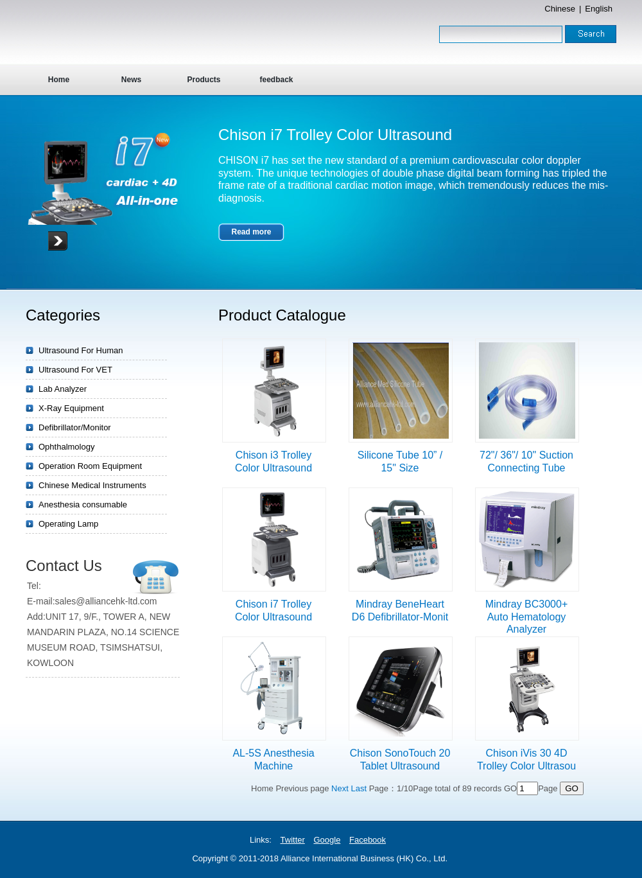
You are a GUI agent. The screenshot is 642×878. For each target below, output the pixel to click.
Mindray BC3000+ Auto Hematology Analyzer (526, 617)
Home (58, 79)
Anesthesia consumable (83, 504)
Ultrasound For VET (75, 369)
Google (326, 840)
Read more (251, 231)
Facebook (367, 840)
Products (203, 79)
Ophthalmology (66, 447)
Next (340, 788)
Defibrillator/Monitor (75, 427)
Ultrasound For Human (81, 350)
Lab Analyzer (63, 389)
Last (359, 788)
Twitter (293, 840)
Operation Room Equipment (90, 466)
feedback (276, 79)
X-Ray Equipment (71, 408)
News (131, 79)
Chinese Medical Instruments (92, 485)
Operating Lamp (68, 524)
